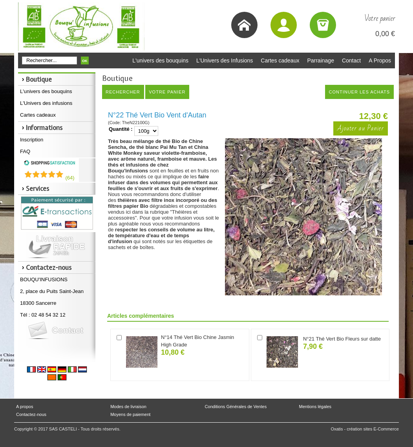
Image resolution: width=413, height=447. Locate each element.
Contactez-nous (31, 414)
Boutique (39, 79)
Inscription (31, 140)
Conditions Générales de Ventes (236, 406)
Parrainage (320, 60)
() (69, 178)
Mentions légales (315, 406)
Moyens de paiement (130, 414)
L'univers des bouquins (160, 60)
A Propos (380, 60)
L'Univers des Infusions (224, 60)
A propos (24, 406)
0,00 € (385, 34)
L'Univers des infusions (46, 103)
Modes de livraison (128, 406)
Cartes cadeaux (280, 60)
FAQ (25, 151)
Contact (351, 60)
